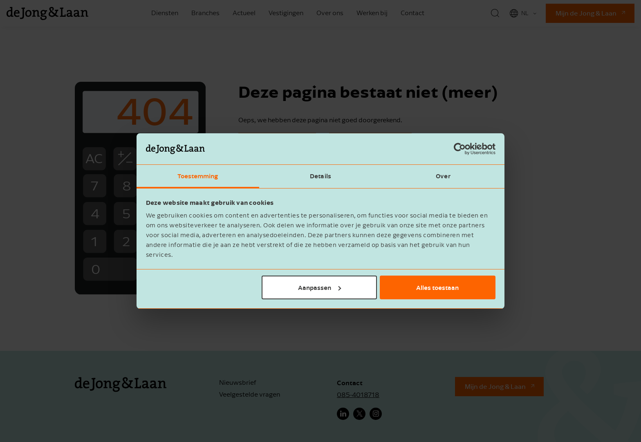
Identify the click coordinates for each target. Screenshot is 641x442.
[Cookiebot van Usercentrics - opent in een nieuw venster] (459, 149)
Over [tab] (443, 176)
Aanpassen (319, 287)
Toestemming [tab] (197, 176)
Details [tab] (320, 176)
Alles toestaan (437, 287)
